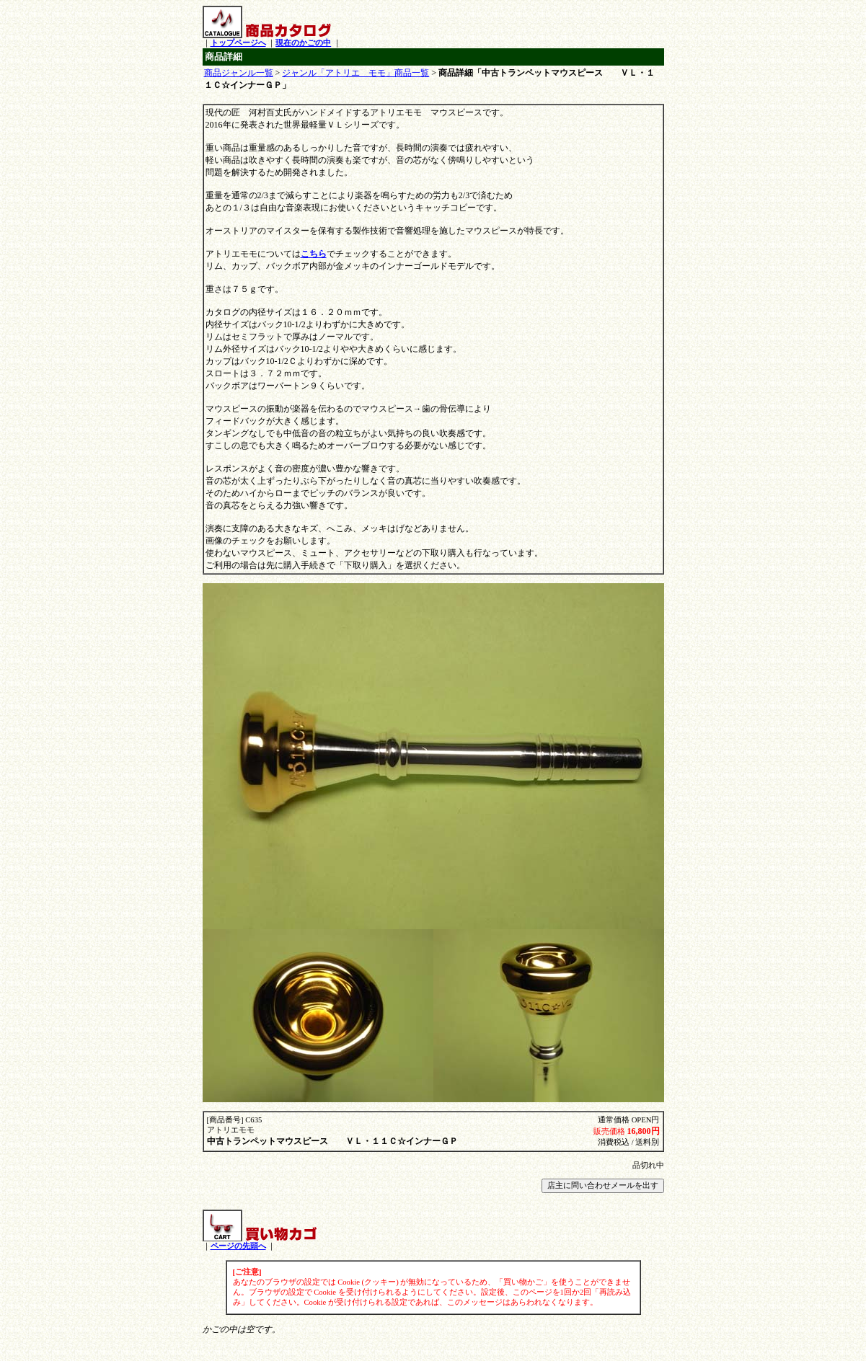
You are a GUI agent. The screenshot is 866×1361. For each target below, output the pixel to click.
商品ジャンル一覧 (238, 73)
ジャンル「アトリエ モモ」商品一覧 (355, 73)
